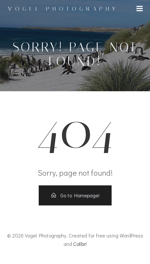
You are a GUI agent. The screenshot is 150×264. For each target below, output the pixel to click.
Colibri (80, 243)
